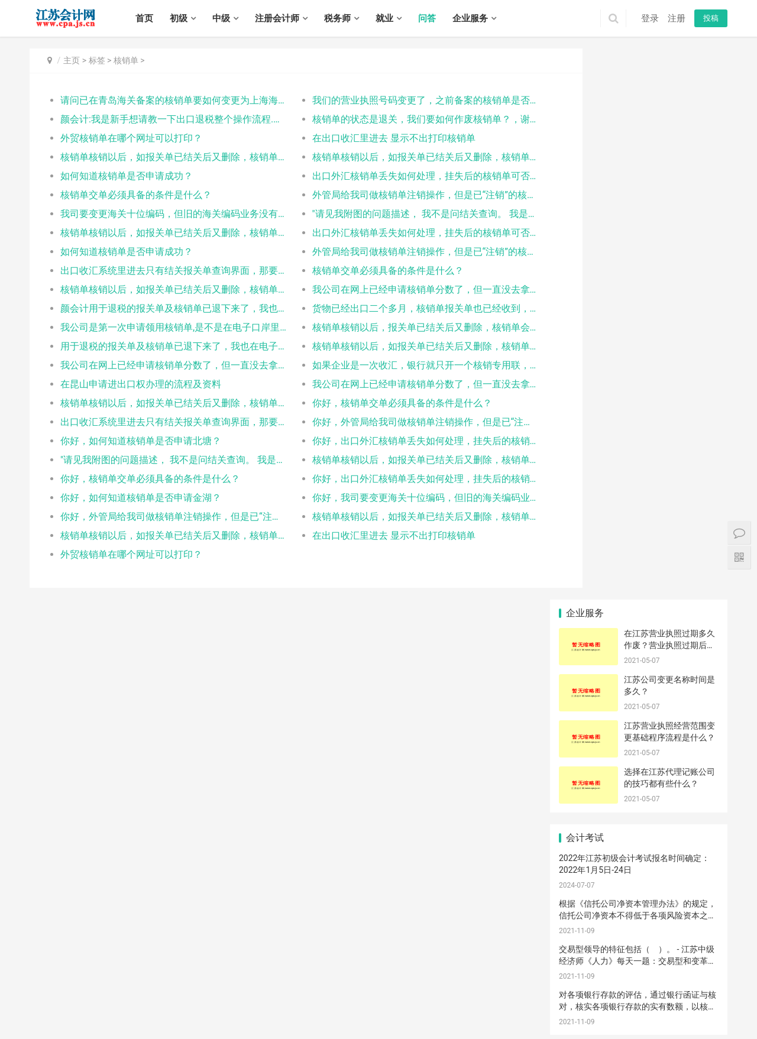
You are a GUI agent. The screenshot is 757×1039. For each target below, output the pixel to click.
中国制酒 (692, 608)
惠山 (498, 995)
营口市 (692, 679)
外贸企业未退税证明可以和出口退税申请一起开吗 (588, 769)
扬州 (187, 995)
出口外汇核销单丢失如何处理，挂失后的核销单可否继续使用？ (393, 176)
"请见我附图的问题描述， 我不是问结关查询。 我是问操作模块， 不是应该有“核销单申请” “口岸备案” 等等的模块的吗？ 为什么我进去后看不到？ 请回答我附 (393, 213)
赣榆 (459, 1007)
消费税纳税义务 (588, 697)
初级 (178, 18)
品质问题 (692, 697)
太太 (585, 804)
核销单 (126, 60)
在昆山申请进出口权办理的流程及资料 (140, 384)
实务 (208, 960)
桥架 (585, 626)
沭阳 (420, 1020)
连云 (427, 1007)
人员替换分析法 (642, 679)
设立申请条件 (588, 751)
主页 (71, 60)
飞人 (639, 608)
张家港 (247, 1007)
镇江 (203, 995)
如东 (363, 1007)
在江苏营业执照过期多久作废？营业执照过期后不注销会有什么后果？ (669, 93)
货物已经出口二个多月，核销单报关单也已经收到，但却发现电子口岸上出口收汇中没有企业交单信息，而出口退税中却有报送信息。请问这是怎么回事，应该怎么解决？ (393, 308)
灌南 (507, 1007)
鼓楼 (299, 995)
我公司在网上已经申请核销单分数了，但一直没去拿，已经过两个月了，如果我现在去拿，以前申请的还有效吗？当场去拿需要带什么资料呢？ (393, 289)
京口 (196, 1020)
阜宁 (714, 1007)
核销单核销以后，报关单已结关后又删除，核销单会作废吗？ (393, 327)
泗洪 (452, 1020)
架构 (639, 733)
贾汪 (593, 995)
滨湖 (514, 995)
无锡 (53, 995)
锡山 (482, 995)
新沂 (689, 995)
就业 (384, 18)
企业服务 (470, 18)
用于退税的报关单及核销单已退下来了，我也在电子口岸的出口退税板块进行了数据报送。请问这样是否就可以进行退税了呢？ (163, 346)
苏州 (100, 995)
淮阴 (555, 1007)
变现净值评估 (588, 590)
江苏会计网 (349, 979)
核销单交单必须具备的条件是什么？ (136, 194)
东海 (475, 1007)
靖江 (356, 1020)
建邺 (283, 995)
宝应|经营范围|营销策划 (696, 662)
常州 (84, 995)
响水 (682, 1007)
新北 (84, 1007)
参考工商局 (638, 697)
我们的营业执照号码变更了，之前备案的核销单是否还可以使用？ (393, 100)
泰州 (219, 995)
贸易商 (585, 679)
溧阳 (116, 1007)
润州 (212, 1020)
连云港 (136, 995)
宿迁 (235, 995)
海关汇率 (585, 715)
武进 (100, 1007)
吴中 (164, 1007)
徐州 (69, 995)
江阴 (530, 995)
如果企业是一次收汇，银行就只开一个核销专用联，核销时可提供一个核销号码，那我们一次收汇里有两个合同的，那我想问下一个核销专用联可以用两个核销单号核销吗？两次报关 (393, 365)
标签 (97, 60)
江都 (132, 1020)
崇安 (434, 995)
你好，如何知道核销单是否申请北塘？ (140, 440)
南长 (450, 995)
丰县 (641, 995)
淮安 (155, 995)
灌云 (491, 1007)
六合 (386, 995)
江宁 (370, 995)
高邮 (180, 1020)
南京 (37, 995)
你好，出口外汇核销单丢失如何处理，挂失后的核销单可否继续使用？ (393, 440)
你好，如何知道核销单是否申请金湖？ (140, 497)
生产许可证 (638, 590)
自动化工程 (692, 590)
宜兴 (546, 995)
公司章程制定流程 (642, 751)
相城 (180, 1007)
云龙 (577, 995)
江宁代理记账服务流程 (588, 608)
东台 (69, 1020)
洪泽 (602, 1007)
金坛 (132, 1007)
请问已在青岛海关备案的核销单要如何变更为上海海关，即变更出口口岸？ (163, 100)
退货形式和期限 (588, 733)
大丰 (84, 1020)
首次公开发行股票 (696, 786)
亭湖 (650, 1007)
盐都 (666, 1007)
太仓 (283, 1007)
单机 (692, 572)
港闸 (315, 1007)
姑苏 (196, 1007)
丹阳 (244, 1020)
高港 (308, 1020)
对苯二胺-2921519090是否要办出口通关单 (696, 804)
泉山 (609, 995)
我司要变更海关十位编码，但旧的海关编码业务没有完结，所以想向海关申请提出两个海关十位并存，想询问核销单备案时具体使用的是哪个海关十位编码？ (163, 213)
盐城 (171, 995)
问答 (427, 18)
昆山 (267, 1007)
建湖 (53, 1020)
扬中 (260, 1020)
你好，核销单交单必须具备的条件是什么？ (380, 403)
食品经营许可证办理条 (642, 572)
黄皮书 (692, 769)
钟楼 (45, 1007)
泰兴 (372, 1020)
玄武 (251, 995)
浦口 (315, 995)
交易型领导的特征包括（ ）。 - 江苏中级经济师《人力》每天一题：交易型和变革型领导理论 (637, 409)
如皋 (395, 1007)
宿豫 (404, 1020)
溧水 (402, 995)
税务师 (337, 18)
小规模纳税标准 (588, 786)
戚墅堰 (65, 1007)
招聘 (236, 960)
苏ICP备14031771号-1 (264, 979)
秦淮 (267, 995)
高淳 (418, 995)
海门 (411, 1007)
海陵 (292, 1020)
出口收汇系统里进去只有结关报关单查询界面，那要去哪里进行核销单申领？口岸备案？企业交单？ (163, 270)
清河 (523, 1007)
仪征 (164, 1020)
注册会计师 (277, 18)
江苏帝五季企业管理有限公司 (613, 868)
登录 (650, 18)
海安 (347, 1007)
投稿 (711, 18)
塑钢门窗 (639, 804)
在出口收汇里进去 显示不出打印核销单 (371, 138)
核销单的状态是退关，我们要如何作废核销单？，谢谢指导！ (393, 119)
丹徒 (228, 1020)
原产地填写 (585, 662)
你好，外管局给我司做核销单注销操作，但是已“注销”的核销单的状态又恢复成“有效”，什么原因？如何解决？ (393, 422)
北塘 (466, 995)
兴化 (340, 1020)
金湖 (634, 1007)
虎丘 (148, 1007)
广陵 (100, 1020)
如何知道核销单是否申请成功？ (126, 176)
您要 (639, 626)
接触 (639, 715)
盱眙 (618, 1007)
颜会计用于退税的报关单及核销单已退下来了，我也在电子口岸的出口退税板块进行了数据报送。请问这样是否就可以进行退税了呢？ (163, 308)
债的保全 (585, 572)
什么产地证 (692, 715)
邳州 (705, 995)
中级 (221, 18)
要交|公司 (693, 626)
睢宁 (673, 995)
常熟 (228, 1007)
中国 (639, 786)
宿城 (388, 1020)
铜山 (625, 995)
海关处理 (692, 733)
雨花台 (350, 995)
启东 (379, 1007)
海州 (443, 1007)
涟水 (586, 1007)
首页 (144, 18)
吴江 (212, 1007)
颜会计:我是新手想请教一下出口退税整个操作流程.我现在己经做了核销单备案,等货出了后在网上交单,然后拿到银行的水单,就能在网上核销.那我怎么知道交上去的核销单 (163, 119)
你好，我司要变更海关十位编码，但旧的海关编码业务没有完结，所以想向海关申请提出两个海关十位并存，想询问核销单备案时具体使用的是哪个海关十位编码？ (393, 497)
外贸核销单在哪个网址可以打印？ (131, 138)
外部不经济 (585, 644)
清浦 (570, 1007)
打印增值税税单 (696, 751)
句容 (276, 1020)
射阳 (37, 1020)
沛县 (657, 995)
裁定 (639, 644)
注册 (676, 18)
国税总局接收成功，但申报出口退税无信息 (642, 662)
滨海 (698, 1007)
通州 (331, 1007)
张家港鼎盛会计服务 (642, 769)
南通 (116, 995)
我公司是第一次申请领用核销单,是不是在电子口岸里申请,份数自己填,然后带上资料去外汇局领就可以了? (163, 327)
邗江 (116, 1020)
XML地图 (315, 979)
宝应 (148, 1020)
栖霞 (331, 995)
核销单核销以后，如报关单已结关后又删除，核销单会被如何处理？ (163, 157)
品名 (692, 644)
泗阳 (436, 1020)
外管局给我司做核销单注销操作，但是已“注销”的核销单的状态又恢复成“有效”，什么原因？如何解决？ (393, 194)
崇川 (299, 1007)
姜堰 (324, 1020)
